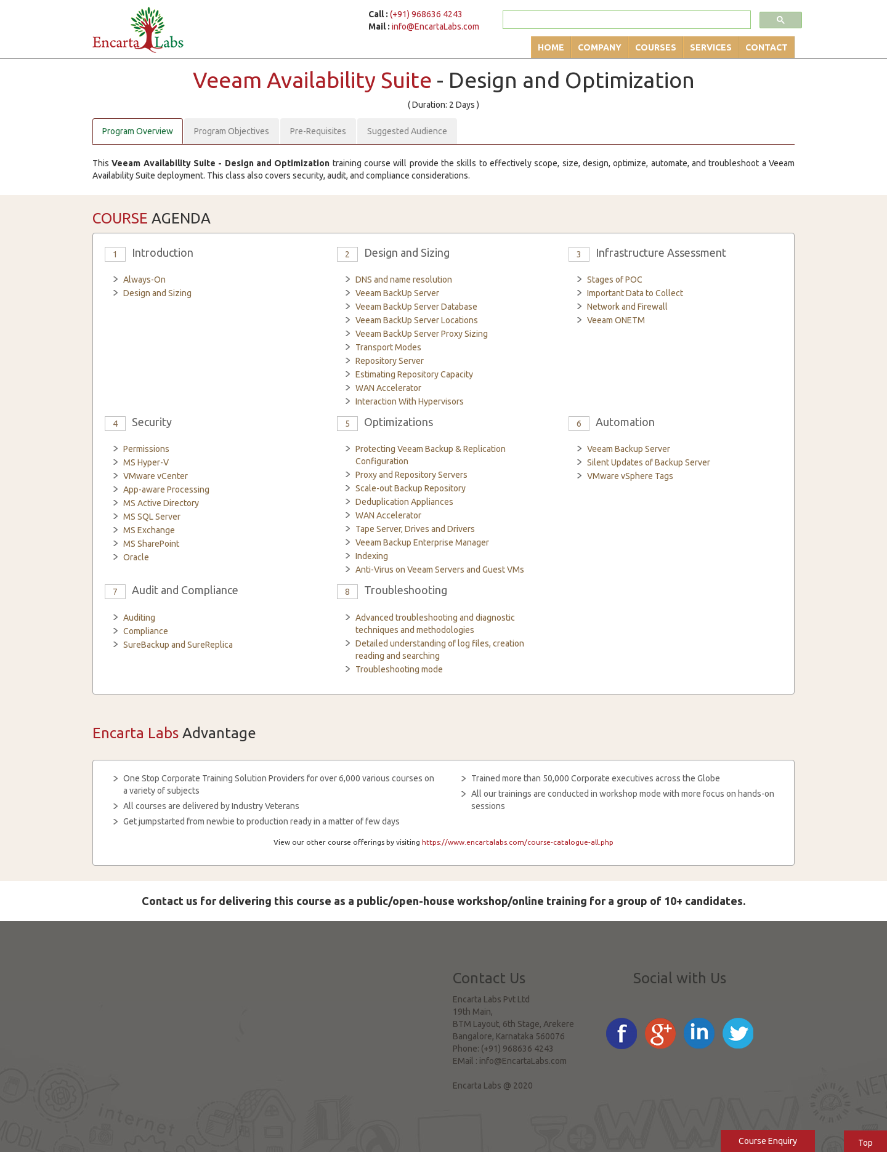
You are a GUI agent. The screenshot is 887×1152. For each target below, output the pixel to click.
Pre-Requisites (318, 131)
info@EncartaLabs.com (435, 26)
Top (865, 1143)
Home (551, 47)
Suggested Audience (407, 131)
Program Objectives (231, 131)
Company (600, 47)
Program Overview (137, 131)
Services (711, 47)
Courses (655, 47)
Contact (766, 47)
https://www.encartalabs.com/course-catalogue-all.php (518, 842)
